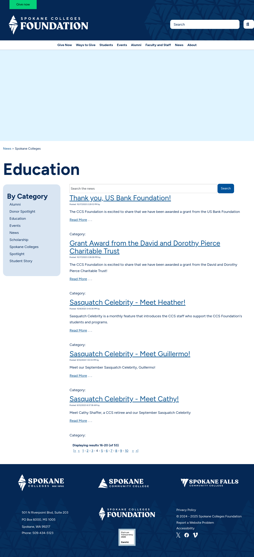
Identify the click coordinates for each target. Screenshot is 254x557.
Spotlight (16, 254)
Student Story (20, 261)
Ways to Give (85, 45)
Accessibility (185, 528)
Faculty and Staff (158, 45)
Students (106, 45)
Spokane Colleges (23, 247)
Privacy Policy (186, 510)
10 (126, 451)
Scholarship (18, 240)
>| (137, 451)
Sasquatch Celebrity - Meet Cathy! (124, 399)
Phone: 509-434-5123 (37, 533)
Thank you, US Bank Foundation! (120, 198)
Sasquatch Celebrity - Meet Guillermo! (129, 354)
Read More (78, 220)
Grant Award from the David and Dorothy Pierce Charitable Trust (144, 247)
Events (122, 45)
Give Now (64, 45)
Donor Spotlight (22, 211)
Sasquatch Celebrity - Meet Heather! (127, 302)
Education (17, 218)
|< (74, 451)
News (179, 45)
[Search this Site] (204, 24)
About (192, 45)
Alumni (136, 45)
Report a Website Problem (195, 522)
